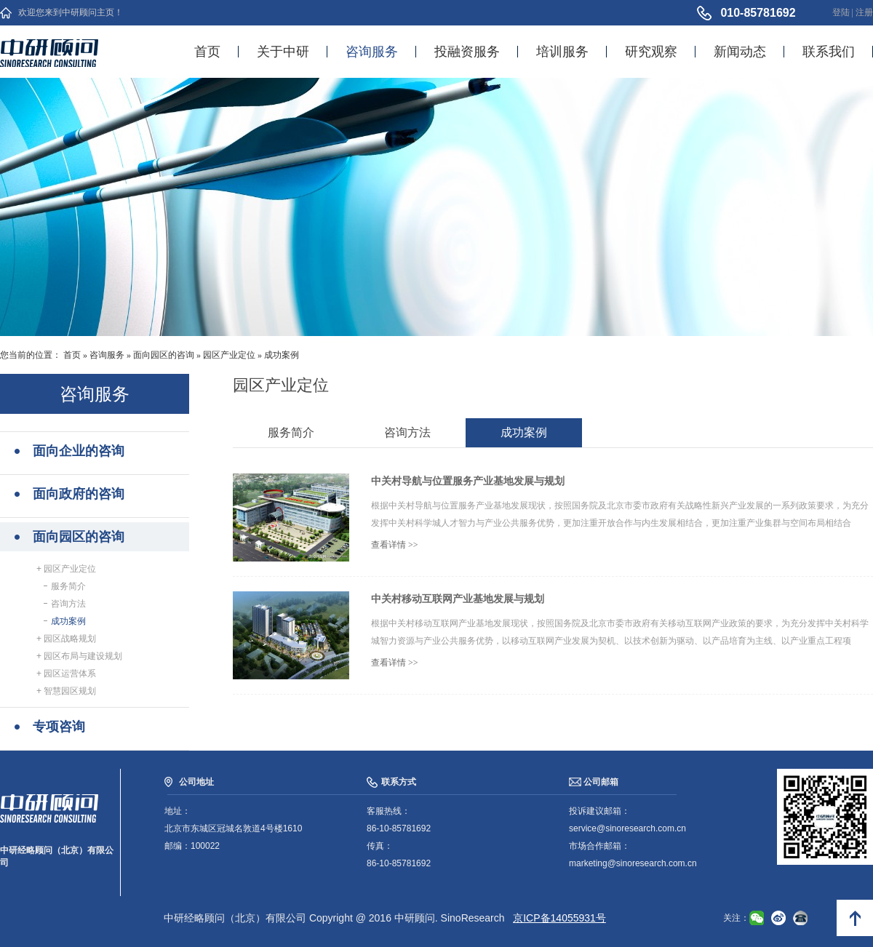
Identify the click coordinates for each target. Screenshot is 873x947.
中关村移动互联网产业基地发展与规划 (457, 598)
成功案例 (281, 355)
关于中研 (283, 51)
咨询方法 (66, 604)
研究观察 (651, 51)
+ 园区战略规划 (66, 639)
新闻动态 (740, 51)
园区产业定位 (229, 355)
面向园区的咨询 (163, 355)
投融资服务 (467, 51)
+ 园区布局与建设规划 (79, 656)
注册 (864, 12)
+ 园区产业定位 (66, 569)
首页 (207, 51)
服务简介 (66, 586)
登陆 (841, 12)
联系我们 (828, 51)
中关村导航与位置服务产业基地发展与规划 (468, 481)
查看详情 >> (394, 545)
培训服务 (562, 51)
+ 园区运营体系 (66, 673)
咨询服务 (372, 51)
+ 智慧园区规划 (66, 691)
